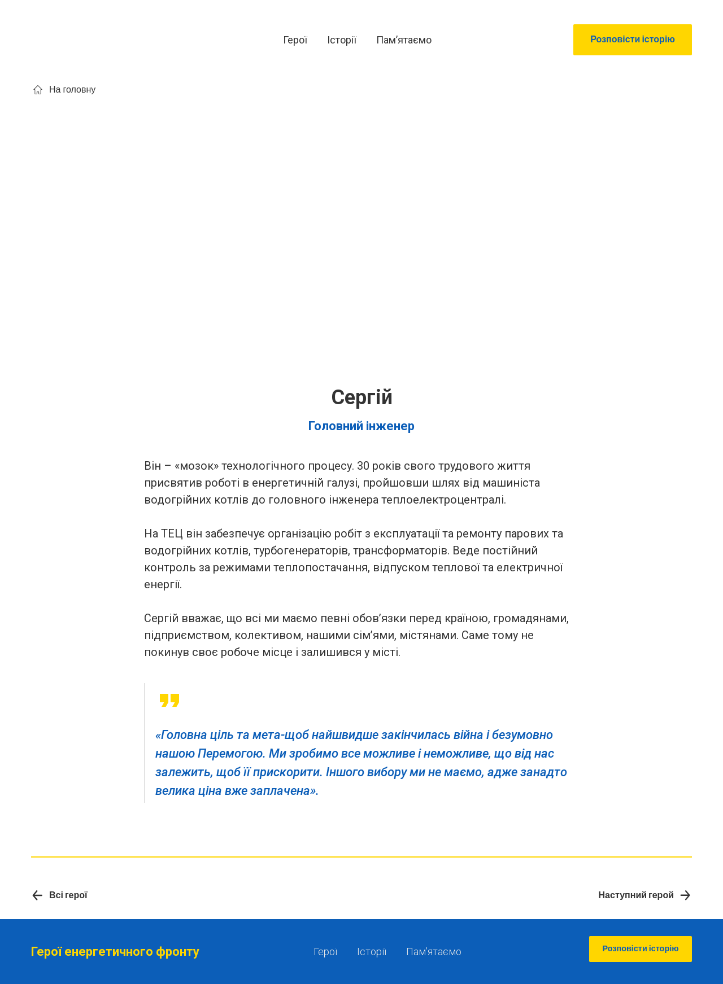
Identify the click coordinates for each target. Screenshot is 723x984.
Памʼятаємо (404, 40)
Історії (341, 40)
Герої (295, 40)
